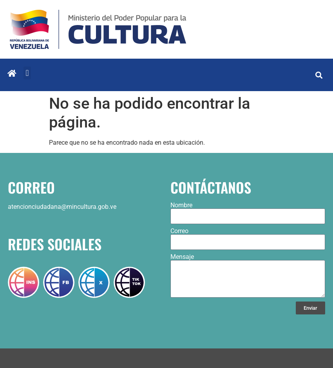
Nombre (181, 205)
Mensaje (182, 257)
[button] (27, 72)
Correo (179, 231)
